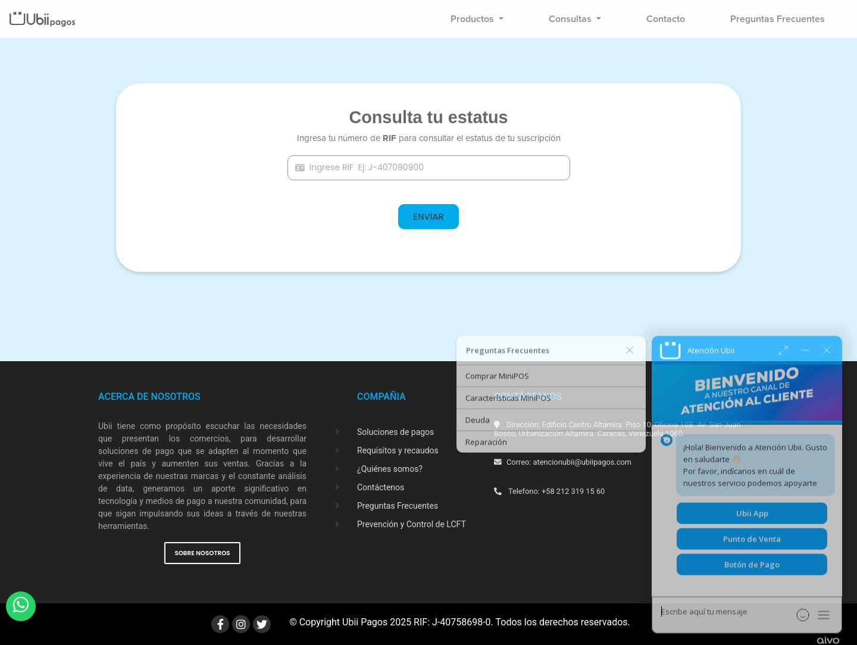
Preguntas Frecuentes (397, 506)
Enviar (428, 216)
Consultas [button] (571, 19)
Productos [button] (473, 19)
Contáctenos (380, 487)
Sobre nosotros (202, 553)
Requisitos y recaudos (398, 450)
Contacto (665, 19)
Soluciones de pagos (395, 432)
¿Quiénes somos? (390, 469)
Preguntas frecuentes (777, 19)
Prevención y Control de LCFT (411, 524)
